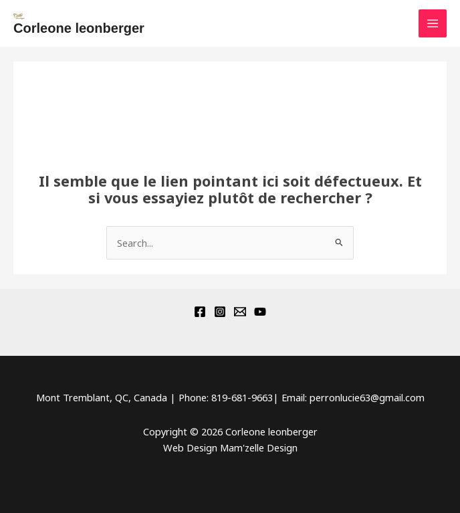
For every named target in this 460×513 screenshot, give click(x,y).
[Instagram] (220, 312)
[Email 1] (240, 312)
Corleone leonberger (78, 28)
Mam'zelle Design (259, 447)
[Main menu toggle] (433, 23)
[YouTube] (260, 312)
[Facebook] (200, 312)
